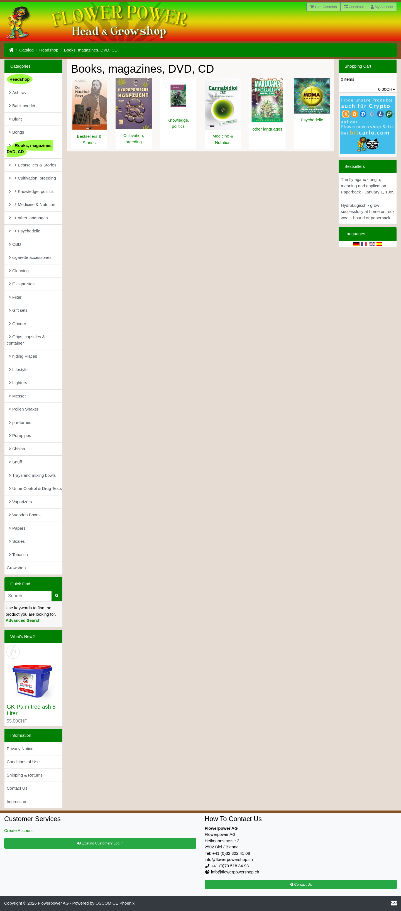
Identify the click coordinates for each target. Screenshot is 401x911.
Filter (15, 297)
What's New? (22, 636)
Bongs (16, 132)
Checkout (354, 7)
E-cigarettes (22, 283)
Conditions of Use (23, 761)
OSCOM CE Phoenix (115, 903)
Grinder (17, 323)
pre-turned (20, 422)
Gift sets (18, 310)
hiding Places (23, 356)
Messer (17, 396)
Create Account (18, 830)
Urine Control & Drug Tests (35, 488)
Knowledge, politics (31, 191)
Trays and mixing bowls (32, 475)
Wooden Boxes (24, 514)
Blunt (15, 119)
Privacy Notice (20, 748)
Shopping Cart (357, 66)
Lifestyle (18, 369)
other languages (267, 129)
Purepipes (20, 435)
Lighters (18, 382)
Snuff (15, 462)
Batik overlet (22, 105)
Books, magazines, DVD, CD (91, 50)
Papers (17, 528)
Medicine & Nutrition (32, 204)
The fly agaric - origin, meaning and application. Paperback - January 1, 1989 (368, 185)
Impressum (17, 801)
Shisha (17, 448)
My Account (382, 7)
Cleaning (19, 270)
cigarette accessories (30, 257)
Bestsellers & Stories (32, 165)
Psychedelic (312, 119)
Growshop (16, 567)
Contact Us (17, 788)
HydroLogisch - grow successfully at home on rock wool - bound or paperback (368, 211)
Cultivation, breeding (32, 178)
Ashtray (17, 92)
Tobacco (18, 554)
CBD (15, 244)
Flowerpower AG (53, 903)
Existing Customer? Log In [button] (100, 843)
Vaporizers (20, 501)
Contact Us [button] (301, 884)
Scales (17, 541)
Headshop (48, 50)
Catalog (26, 50)
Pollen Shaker (23, 409)
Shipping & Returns (25, 775)
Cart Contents (323, 7)
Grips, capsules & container (26, 339)
